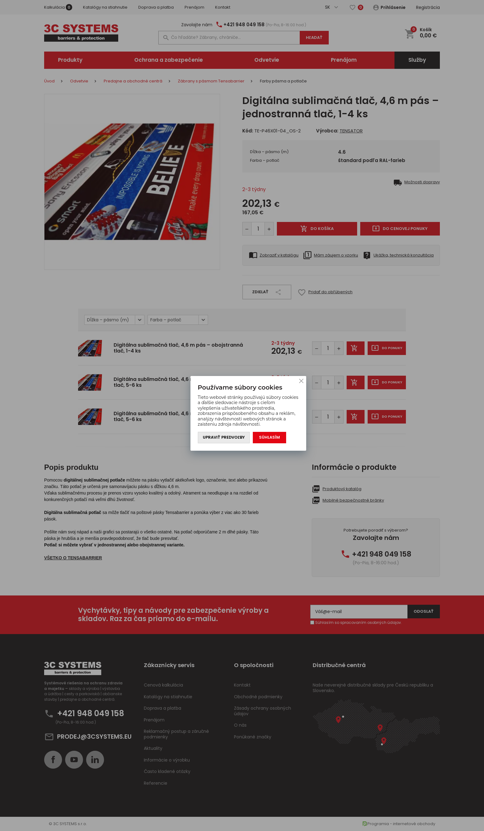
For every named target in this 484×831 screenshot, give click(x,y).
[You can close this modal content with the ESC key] (242, 415)
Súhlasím (269, 438)
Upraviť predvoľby (224, 438)
